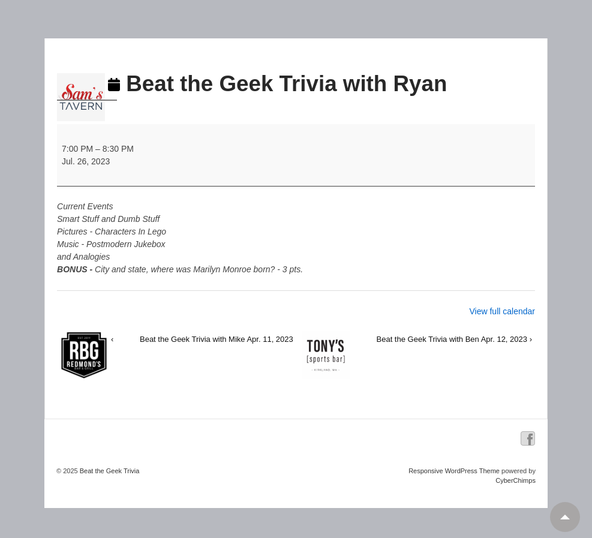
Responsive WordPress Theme (454, 470)
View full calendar (501, 311)
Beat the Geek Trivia (109, 470)
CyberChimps (515, 480)
